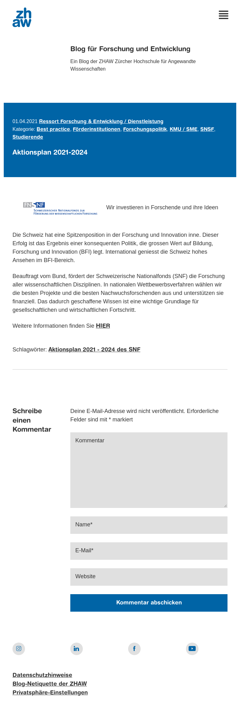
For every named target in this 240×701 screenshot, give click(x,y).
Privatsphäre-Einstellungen (50, 693)
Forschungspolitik (145, 129)
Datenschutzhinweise (42, 675)
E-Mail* (84, 550)
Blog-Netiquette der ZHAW (49, 684)
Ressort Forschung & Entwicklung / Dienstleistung (101, 121)
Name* (83, 524)
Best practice (53, 129)
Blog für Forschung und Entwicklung (130, 49)
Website (85, 576)
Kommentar (89, 440)
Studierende (27, 137)
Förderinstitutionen (96, 129)
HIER (103, 326)
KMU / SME (184, 129)
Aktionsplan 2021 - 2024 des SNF (94, 350)
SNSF (207, 129)
